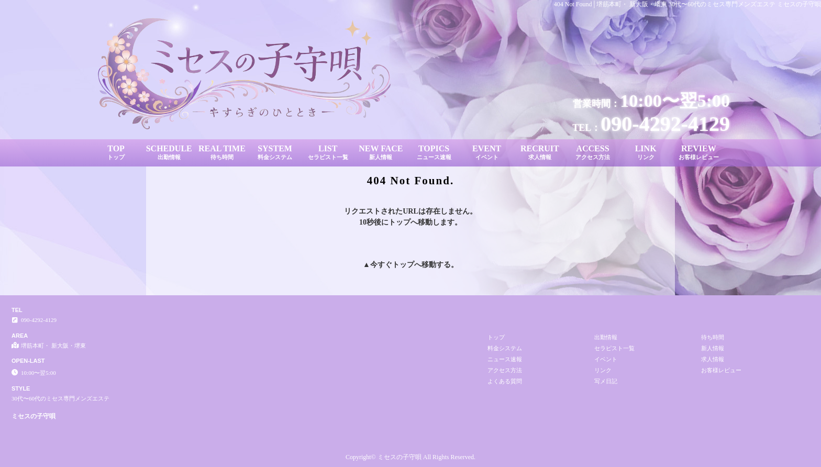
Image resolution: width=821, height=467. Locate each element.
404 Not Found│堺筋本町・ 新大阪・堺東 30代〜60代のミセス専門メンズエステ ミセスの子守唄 (687, 4)
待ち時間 (712, 337)
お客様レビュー (721, 370)
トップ (403, 265)
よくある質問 (504, 381)
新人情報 (712, 348)
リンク (603, 370)
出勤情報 (605, 337)
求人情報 (712, 359)
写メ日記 (605, 381)
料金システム (504, 348)
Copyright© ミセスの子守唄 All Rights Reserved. (410, 457)
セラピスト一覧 (614, 348)
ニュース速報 (504, 359)
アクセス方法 (504, 370)
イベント (605, 359)
